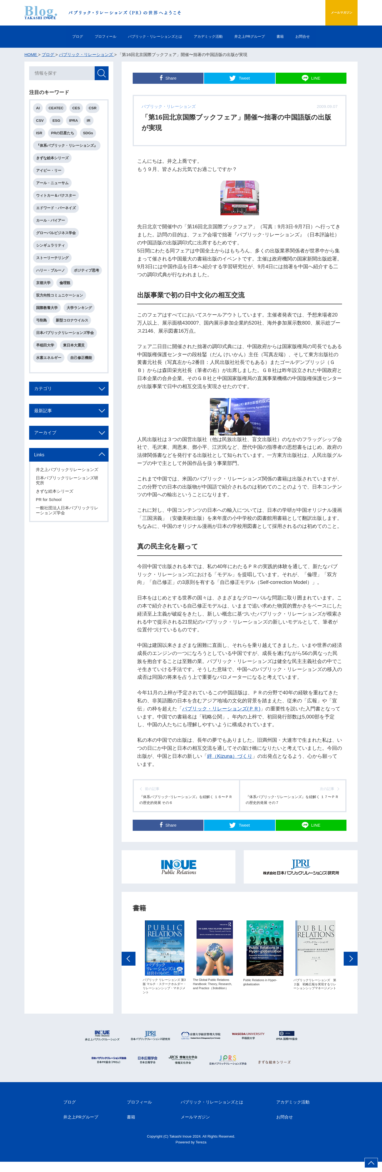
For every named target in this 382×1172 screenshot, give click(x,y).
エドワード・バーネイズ (57, 214)
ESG (58, 122)
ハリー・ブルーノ (51, 280)
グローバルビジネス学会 (57, 240)
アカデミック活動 (211, 36)
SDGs (91, 135)
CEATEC (57, 109)
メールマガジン (330, 12)
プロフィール (88, 36)
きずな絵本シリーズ (53, 162)
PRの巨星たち (64, 135)
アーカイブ (48, 463)
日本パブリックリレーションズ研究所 (68, 512)
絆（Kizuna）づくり (229, 756)
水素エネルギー (49, 385)
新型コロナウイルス (73, 345)
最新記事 (46, 440)
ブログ (54, 36)
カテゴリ (46, 417)
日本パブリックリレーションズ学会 (66, 358)
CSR (96, 109)
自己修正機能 (83, 385)
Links (41, 486)
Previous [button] (128, 970)
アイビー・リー (49, 175)
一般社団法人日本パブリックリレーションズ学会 (68, 542)
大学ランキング (81, 332)
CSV (41, 122)
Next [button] (351, 970)
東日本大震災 (75, 371)
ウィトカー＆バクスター (57, 201)
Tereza (201, 1152)
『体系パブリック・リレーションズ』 (68, 148)
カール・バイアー (51, 227)
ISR (40, 135)
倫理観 (42, 306)
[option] (164, 969)
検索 (101, 74)
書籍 (298, 36)
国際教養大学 (48, 332)
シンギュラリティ (51, 253)
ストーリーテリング (53, 267)
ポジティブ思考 (49, 293)
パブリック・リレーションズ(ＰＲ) (221, 709)
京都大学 (79, 293)
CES (78, 109)
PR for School (49, 531)
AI (39, 109)
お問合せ (326, 36)
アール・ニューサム (53, 188)
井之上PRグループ (260, 36)
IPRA (76, 122)
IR (91, 122)
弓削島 (42, 345)
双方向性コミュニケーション (60, 319)
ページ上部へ (371, 1163)
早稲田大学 (46, 371)
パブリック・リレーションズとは (147, 36)
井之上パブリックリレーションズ (68, 501)
